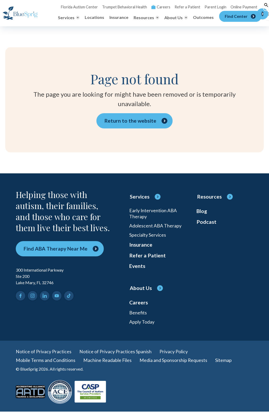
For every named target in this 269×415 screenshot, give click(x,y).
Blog (201, 211)
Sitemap (224, 363)
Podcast (206, 222)
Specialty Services (147, 235)
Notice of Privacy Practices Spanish (115, 354)
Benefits (138, 315)
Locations (94, 17)
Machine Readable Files (107, 363)
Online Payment (240, 7)
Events (137, 268)
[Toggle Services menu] (69, 17)
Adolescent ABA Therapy (155, 226)
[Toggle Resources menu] (146, 17)
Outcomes (203, 17)
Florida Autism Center (79, 7)
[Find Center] (240, 17)
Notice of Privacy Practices (43, 354)
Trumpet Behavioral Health (123, 7)
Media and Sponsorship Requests (174, 363)
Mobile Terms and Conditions (45, 363)
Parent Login (212, 7)
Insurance (119, 17)
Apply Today (141, 324)
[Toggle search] (262, 7)
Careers (158, 7)
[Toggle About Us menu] (176, 17)
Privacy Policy (173, 354)
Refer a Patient (184, 7)
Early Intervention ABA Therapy (153, 214)
